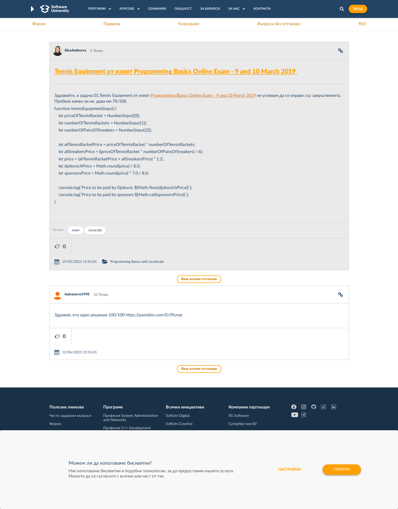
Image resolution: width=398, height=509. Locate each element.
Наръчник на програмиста (71, 400)
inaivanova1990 (77, 278)
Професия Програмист (68, 409)
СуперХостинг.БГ (243, 392)
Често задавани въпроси (70, 384)
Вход (358, 9)
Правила (112, 24)
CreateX (235, 425)
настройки (289, 469)
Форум (38, 24)
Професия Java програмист (72, 425)
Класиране (188, 24)
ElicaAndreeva (75, 50)
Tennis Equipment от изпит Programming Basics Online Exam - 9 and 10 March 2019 (175, 72)
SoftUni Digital (177, 384)
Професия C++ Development (127, 396)
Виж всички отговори (199, 263)
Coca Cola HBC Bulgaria (248, 417)
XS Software (239, 384)
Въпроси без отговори (278, 24)
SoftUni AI (174, 400)
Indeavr (235, 400)
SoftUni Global (177, 425)
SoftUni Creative (179, 392)
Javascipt (95, 230)
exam (76, 230)
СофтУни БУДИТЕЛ (182, 409)
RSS (362, 24)
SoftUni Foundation (182, 417)
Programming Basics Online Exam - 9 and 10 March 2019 (203, 95)
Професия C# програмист (71, 417)
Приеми (342, 469)
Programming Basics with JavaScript (159, 246)
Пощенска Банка (243, 409)
